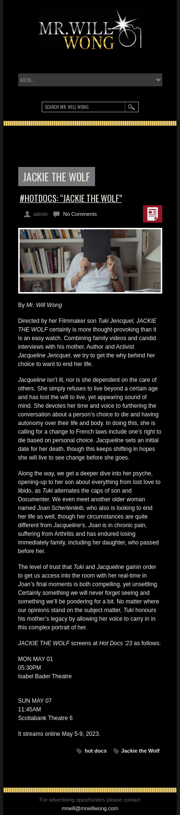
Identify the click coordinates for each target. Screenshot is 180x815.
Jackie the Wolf (140, 751)
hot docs (95, 751)
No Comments (79, 214)
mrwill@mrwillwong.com (90, 808)
